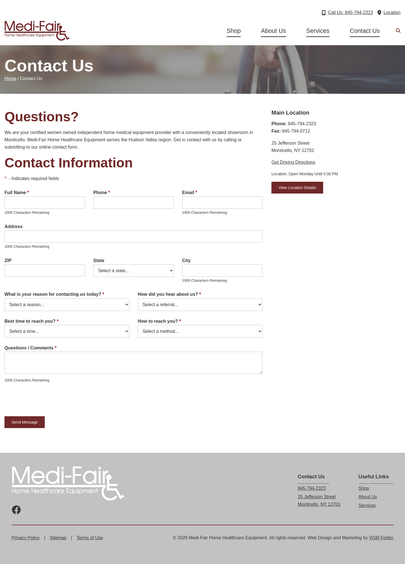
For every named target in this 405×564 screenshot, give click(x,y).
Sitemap (58, 537)
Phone (101, 192)
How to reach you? (159, 321)
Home (10, 78)
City (186, 260)
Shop (234, 30)
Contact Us (365, 30)
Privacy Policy (26, 537)
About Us (273, 30)
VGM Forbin (381, 537)
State (98, 260)
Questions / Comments (30, 347)
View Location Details (297, 187)
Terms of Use (89, 537)
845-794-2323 (312, 488)
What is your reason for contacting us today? (54, 294)
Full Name (16, 192)
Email (189, 192)
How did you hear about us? (169, 294)
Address (13, 226)
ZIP (8, 260)
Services (318, 30)
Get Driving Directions (293, 162)
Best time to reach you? (31, 321)
